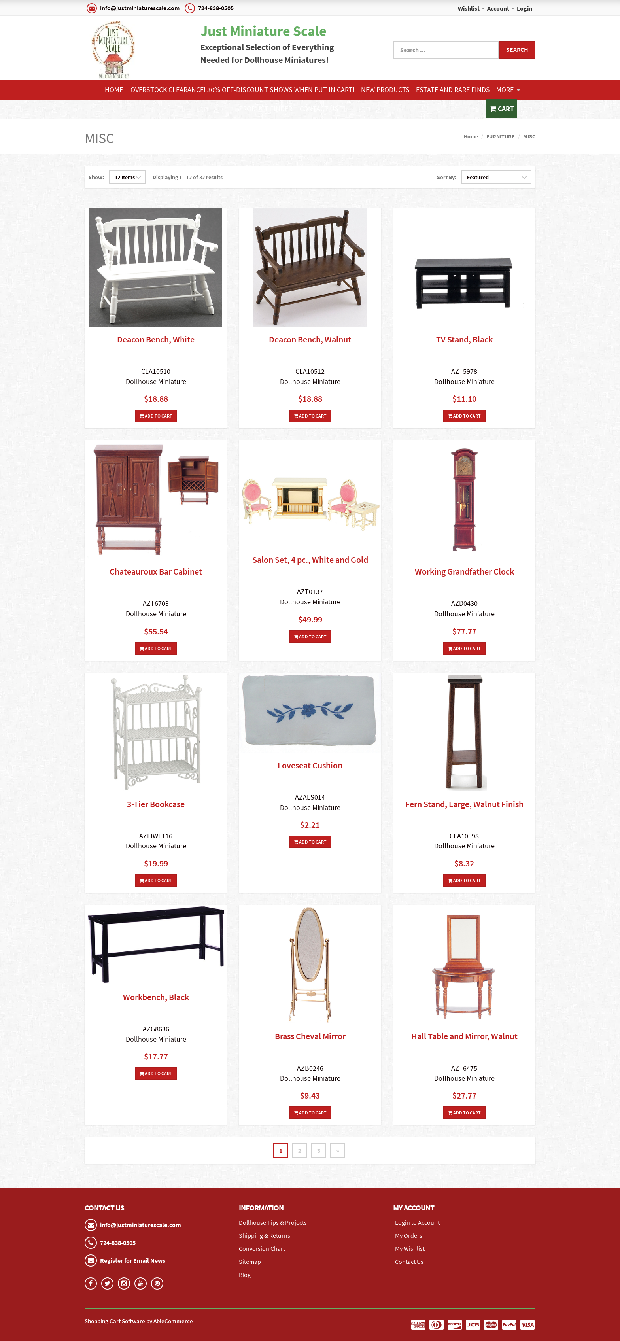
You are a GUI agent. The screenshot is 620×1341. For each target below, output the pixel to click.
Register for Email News (132, 1260)
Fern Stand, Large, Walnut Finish (464, 804)
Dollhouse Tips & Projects (273, 1222)
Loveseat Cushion (310, 765)
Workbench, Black (156, 996)
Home (114, 89)
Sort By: (446, 177)
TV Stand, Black (464, 339)
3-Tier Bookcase (156, 804)
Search (517, 49)
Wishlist (469, 8)
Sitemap (250, 1261)
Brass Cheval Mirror (310, 1036)
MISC (529, 136)
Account (498, 8)
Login (524, 8)
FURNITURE (500, 136)
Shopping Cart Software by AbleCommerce (139, 1321)
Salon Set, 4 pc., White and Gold (310, 559)
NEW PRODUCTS (385, 89)
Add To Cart (156, 416)
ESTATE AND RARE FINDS (453, 89)
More (508, 89)
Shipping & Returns (264, 1235)
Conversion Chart (262, 1248)
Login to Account (417, 1222)
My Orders (408, 1235)
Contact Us (319, 108)
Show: (96, 177)
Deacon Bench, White (156, 339)
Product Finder (265, 108)
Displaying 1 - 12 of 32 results (188, 177)
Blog (245, 1275)
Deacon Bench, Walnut (310, 339)
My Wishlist (410, 1248)
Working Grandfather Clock (464, 571)
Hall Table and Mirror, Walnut (464, 1036)
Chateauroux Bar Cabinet (156, 571)
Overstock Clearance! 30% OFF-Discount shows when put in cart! (242, 89)
